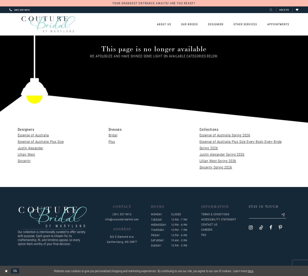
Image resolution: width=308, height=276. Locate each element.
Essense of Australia (33, 135)
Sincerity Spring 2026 (216, 167)
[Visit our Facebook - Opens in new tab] (271, 227)
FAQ (203, 235)
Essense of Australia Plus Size (41, 141)
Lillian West (26, 154)
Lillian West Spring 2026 (218, 161)
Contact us (209, 224)
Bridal (113, 135)
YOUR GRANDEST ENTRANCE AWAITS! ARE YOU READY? (154, 3)
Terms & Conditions (215, 214)
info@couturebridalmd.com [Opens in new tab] (122, 219)
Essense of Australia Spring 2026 (225, 135)
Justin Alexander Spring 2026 (222, 154)
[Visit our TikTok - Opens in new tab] (261, 227)
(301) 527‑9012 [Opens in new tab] (122, 214)
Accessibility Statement (218, 219)
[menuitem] (164, 24)
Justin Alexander (30, 148)
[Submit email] (283, 215)
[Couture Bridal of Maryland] (48, 24)
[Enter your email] (267, 215)
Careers (207, 229)
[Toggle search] (271, 9)
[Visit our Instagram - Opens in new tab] (251, 227)
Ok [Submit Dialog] (15, 271)
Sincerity (24, 161)
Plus (112, 141)
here (250, 271)
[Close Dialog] (6, 271)
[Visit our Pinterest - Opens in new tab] (280, 227)
